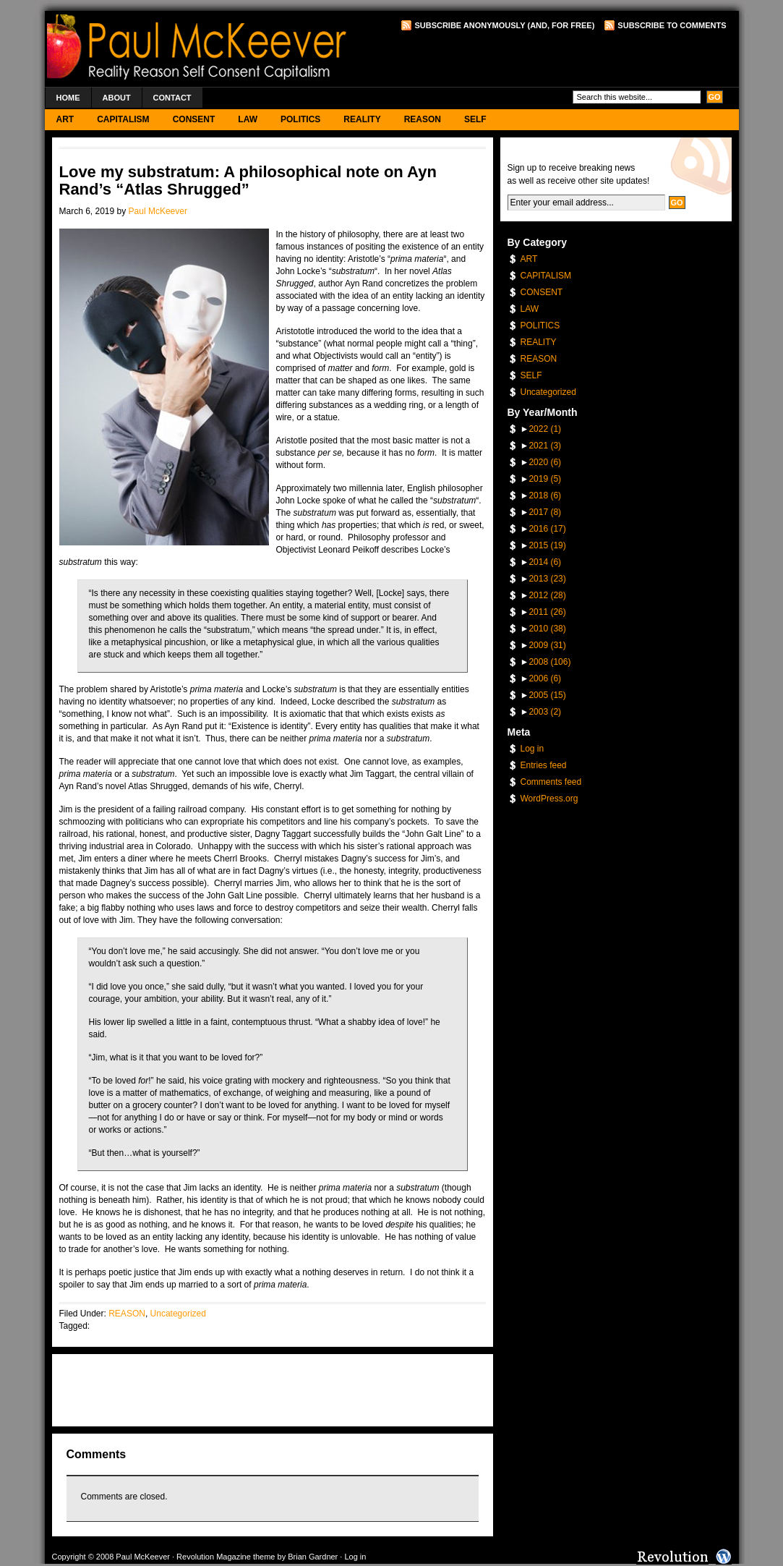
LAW (247, 119)
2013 (547, 579)
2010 (547, 629)
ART (65, 119)
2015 (547, 545)
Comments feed (551, 782)
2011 (547, 612)
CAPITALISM (123, 119)
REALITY (361, 119)
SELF (475, 119)
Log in (532, 749)
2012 (547, 595)
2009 (547, 645)
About (117, 97)
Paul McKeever (158, 211)
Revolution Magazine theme (225, 1556)
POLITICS (300, 119)
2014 (545, 562)
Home (68, 97)
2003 (545, 712)
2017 (545, 512)
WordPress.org (549, 798)
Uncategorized (178, 1313)
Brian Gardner (313, 1556)
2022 (545, 429)
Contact (172, 97)
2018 (545, 495)
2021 (545, 446)
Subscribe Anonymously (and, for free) (504, 25)
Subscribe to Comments (671, 25)
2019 (545, 479)
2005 (547, 695)
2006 (545, 678)
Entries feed (544, 765)
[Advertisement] (557, 58)
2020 (545, 462)
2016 (547, 529)
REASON (422, 119)
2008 (549, 662)
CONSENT (194, 119)
